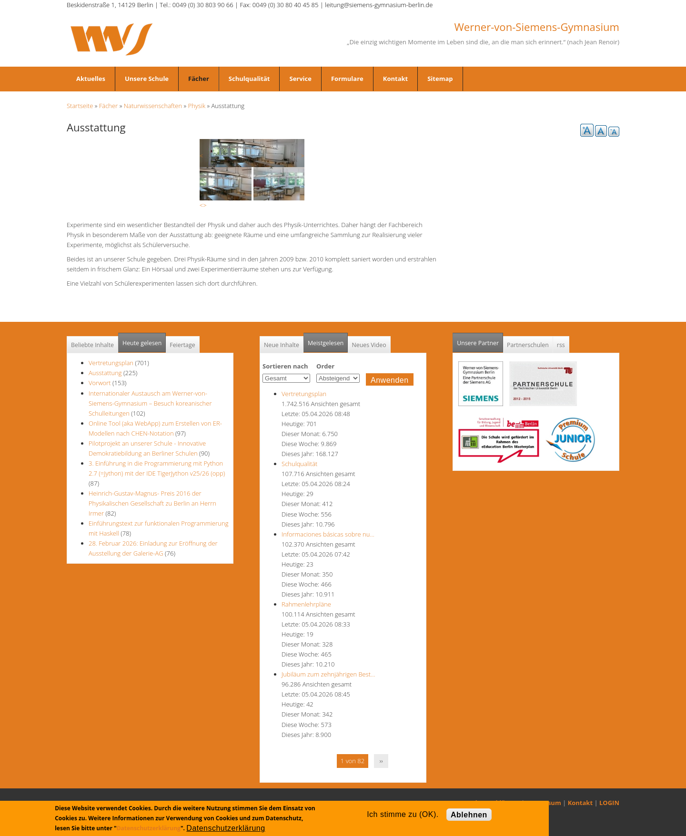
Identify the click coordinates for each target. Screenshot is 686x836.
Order (325, 366)
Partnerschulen (528, 345)
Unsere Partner (480, 340)
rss (561, 345)
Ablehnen (469, 815)
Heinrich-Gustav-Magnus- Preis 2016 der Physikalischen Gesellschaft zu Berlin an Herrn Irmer (152, 503)
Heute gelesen (141, 343)
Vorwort (100, 382)
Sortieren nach (285, 366)
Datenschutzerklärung (149, 828)
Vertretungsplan (111, 362)
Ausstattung (105, 372)
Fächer (198, 78)
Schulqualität (249, 78)
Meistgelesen (326, 343)
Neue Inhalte (281, 345)
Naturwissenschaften (153, 105)
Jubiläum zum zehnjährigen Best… (328, 674)
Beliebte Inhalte (92, 345)
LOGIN (609, 802)
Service (300, 78)
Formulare (347, 78)
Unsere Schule (147, 78)
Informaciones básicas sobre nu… (328, 534)
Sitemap (440, 78)
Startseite (80, 105)
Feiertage (182, 345)
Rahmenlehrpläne (306, 604)
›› (381, 760)
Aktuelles (90, 78)
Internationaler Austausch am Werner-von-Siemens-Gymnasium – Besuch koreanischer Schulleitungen (150, 403)
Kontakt (395, 78)
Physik (197, 105)
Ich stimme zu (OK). (402, 814)
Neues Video (369, 345)
